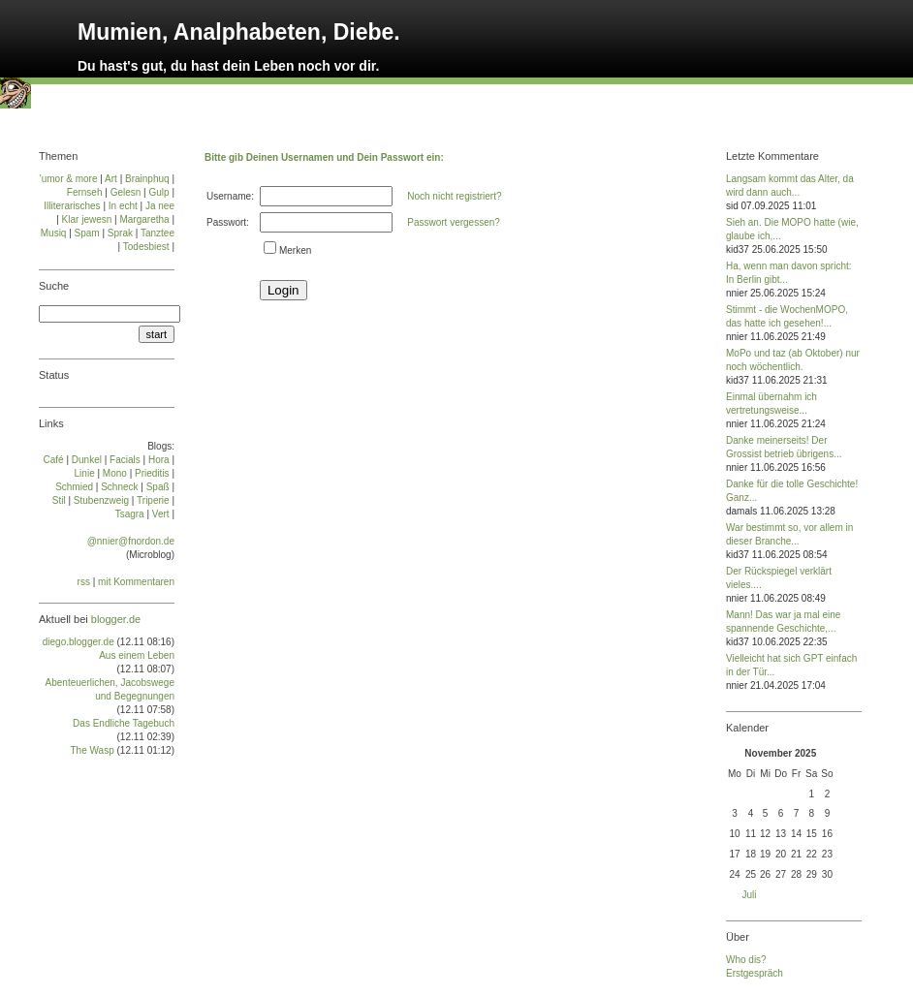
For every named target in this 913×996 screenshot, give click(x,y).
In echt (123, 206)
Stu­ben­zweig (101, 500)
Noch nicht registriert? (454, 196)
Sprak (120, 233)
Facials (125, 459)
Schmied (74, 487)
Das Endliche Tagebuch (123, 723)
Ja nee (159, 206)
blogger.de (116, 619)
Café (54, 459)
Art (111, 178)
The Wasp (92, 750)
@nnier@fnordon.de (130, 541)
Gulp (158, 192)
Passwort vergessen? (453, 222)
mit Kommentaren (136, 581)
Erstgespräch (754, 973)
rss (84, 581)
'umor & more (69, 178)
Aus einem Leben (136, 655)
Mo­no (115, 473)
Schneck (119, 487)
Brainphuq (147, 178)
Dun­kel (87, 459)
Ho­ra (159, 459)
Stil (59, 500)
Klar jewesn (87, 219)
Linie (85, 473)
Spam (87, 233)
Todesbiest (146, 246)
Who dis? (746, 959)
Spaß (158, 487)
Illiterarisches (72, 206)
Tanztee (157, 233)
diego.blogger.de (78, 642)
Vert (161, 514)
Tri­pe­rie (153, 500)
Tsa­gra (129, 514)
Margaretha (144, 219)
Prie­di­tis (152, 473)
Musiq (54, 233)
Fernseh (85, 192)
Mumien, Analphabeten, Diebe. (239, 32)
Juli (749, 894)
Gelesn (126, 192)
